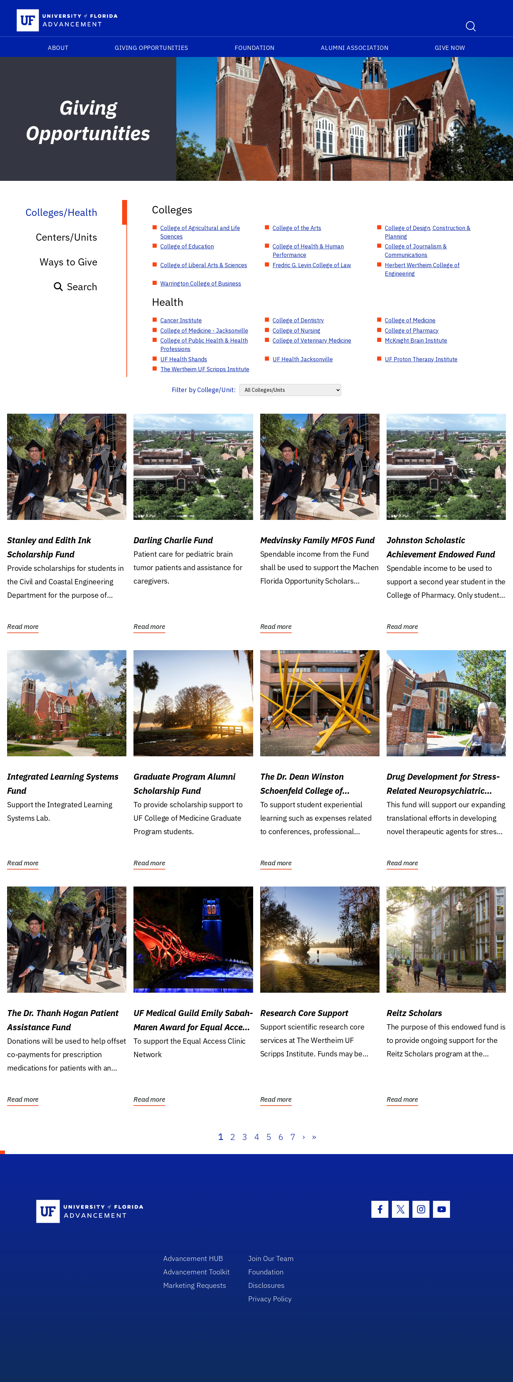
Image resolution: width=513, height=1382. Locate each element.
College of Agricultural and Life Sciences (200, 232)
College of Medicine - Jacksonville (204, 330)
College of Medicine (410, 320)
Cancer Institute (181, 320)
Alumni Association (354, 48)
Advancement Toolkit (196, 1272)
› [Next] (303, 1136)
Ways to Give (68, 261)
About (58, 48)
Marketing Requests (194, 1285)
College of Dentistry (298, 320)
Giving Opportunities (151, 48)
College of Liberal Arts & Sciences (203, 265)
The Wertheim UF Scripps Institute (204, 369)
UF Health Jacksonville (303, 359)
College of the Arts (297, 227)
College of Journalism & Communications (416, 250)
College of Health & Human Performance (308, 250)
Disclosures (266, 1285)
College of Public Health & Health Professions (204, 344)
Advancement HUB (193, 1258)
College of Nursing (296, 330)
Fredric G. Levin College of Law (312, 265)
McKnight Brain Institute (416, 340)
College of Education (187, 246)
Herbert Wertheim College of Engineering (422, 269)
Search (75, 286)
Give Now (450, 48)
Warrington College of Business (200, 283)
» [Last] (314, 1136)
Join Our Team (271, 1258)
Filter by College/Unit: (204, 390)
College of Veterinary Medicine (312, 340)
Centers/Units (66, 236)
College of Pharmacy (412, 330)
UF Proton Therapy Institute (421, 359)
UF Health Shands (183, 359)
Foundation (255, 48)
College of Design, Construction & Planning (428, 232)
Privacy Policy (270, 1298)
